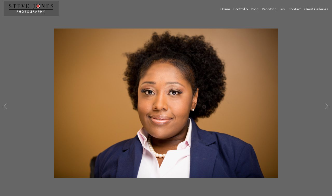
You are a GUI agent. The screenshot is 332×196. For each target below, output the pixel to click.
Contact (294, 9)
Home (225, 9)
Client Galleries (316, 9)
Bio (282, 9)
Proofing (269, 9)
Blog (255, 9)
